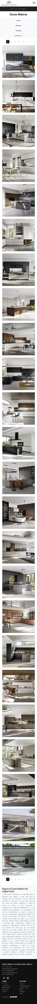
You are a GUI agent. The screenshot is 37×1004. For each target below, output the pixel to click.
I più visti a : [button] (18, 36)
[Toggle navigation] (34, 3)
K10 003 (18, 409)
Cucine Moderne (22, 9)
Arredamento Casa (25, 986)
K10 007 (18, 548)
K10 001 (18, 340)
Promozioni (5, 990)
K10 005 (18, 479)
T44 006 (18, 236)
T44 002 (18, 97)
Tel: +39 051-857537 (8, 971)
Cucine (16, 9)
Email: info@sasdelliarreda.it (10, 973)
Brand (21, 990)
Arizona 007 (18, 826)
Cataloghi (22, 991)
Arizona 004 (18, 722)
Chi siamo (5, 984)
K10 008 (18, 583)
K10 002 (18, 375)
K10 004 (18, 444)
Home (12, 9)
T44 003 (18, 132)
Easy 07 (18, 860)
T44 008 (18, 305)
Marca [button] (18, 20)
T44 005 (18, 201)
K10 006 (18, 514)
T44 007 (18, 271)
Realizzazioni (5, 988)
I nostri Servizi (6, 986)
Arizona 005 (18, 756)
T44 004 (18, 167)
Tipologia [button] (18, 31)
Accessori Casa (24, 988)
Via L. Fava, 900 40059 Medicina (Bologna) (9, 968)
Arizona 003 (18, 687)
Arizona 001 (18, 618)
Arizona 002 (18, 652)
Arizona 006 (18, 791)
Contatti (4, 991)
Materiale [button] (18, 26)
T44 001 (18, 62)
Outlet (21, 993)
